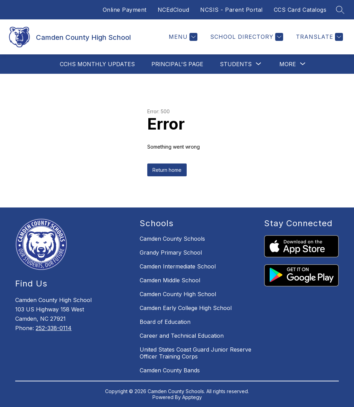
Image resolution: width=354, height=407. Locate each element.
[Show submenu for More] (287, 64)
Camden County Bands (170, 370)
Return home (166, 170)
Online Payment (125, 9)
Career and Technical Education (182, 335)
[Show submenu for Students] (236, 64)
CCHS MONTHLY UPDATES (97, 64)
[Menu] (182, 37)
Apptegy (192, 397)
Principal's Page (177, 64)
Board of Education (165, 321)
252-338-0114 (54, 328)
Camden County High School (178, 294)
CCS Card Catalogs (300, 9)
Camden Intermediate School (178, 266)
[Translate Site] (318, 37)
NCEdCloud (173, 9)
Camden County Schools (172, 238)
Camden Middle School (170, 280)
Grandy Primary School (171, 252)
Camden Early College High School (186, 307)
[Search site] (340, 10)
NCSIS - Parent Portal (231, 9)
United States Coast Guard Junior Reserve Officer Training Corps (195, 353)
